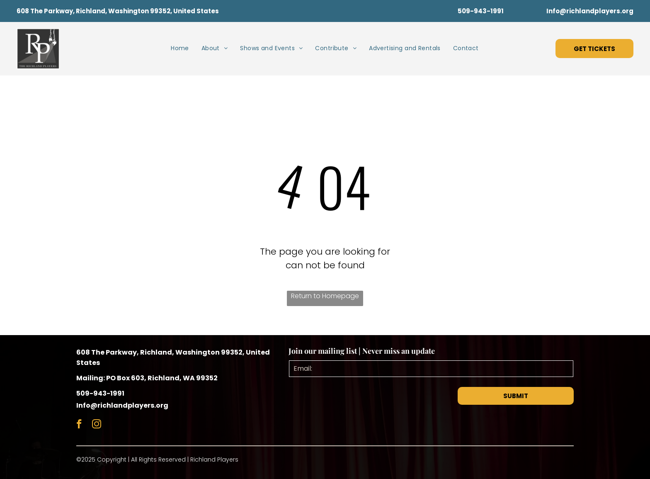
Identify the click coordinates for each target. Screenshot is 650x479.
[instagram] (96, 425)
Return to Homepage (325, 296)
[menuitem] (180, 48)
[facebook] (79, 425)
